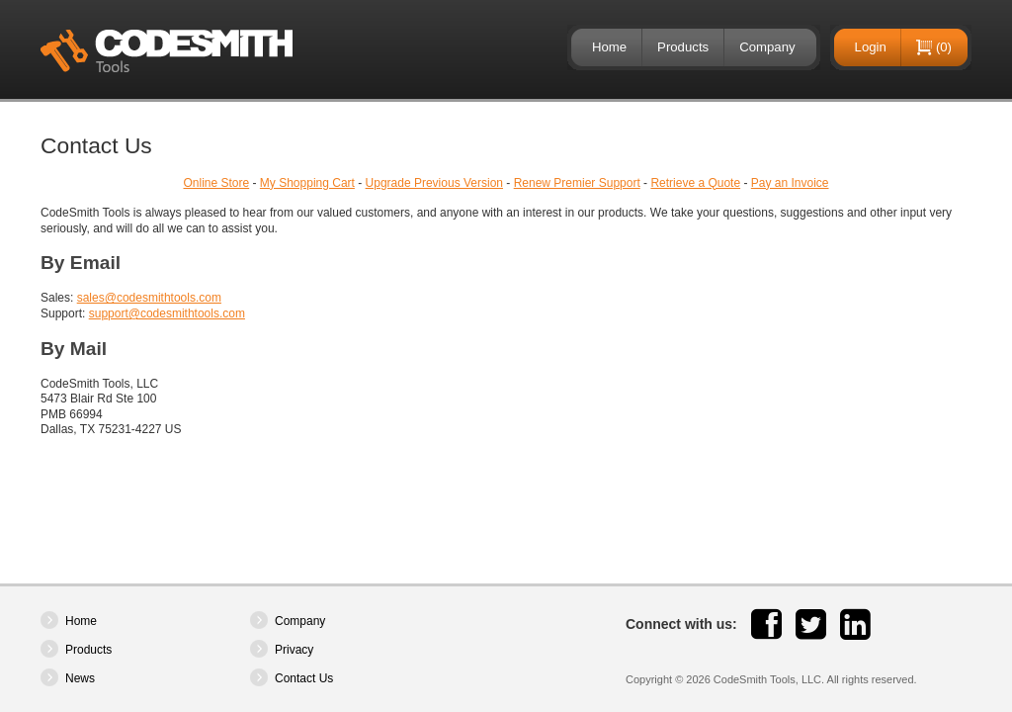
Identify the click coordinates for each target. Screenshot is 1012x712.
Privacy (294, 650)
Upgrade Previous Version (434, 183)
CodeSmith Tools (167, 51)
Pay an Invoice (790, 183)
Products (683, 47)
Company (767, 47)
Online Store (216, 183)
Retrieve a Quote (695, 183)
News (80, 678)
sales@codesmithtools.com (149, 298)
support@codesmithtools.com (167, 313)
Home (609, 47)
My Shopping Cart (307, 183)
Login (870, 47)
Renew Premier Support (577, 183)
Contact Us (304, 678)
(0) (944, 47)
